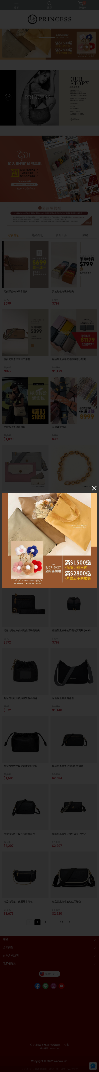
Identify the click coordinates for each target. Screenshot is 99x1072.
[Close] (94, 488)
